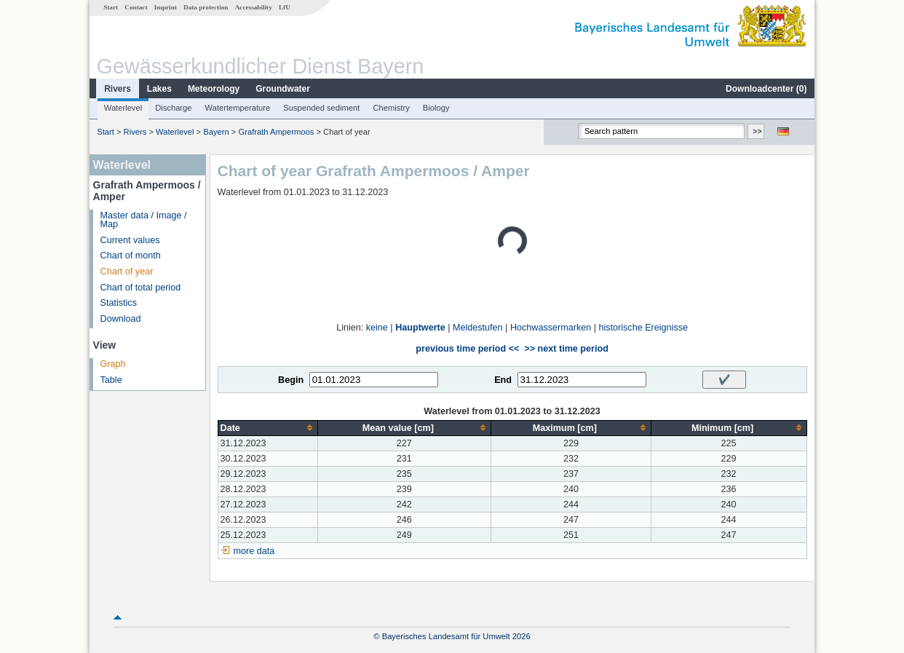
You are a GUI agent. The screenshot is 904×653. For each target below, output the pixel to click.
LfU (284, 7)
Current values (130, 240)
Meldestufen (478, 327)
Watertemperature (238, 107)
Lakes (159, 89)
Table (111, 380)
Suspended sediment (321, 107)
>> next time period (566, 349)
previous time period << (467, 349)
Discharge (173, 107)
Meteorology (213, 89)
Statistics (118, 303)
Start (110, 7)
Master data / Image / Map (143, 220)
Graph (113, 364)
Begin (291, 380)
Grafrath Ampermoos (276, 131)
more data (254, 551)
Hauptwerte (420, 327)
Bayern (216, 131)
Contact (135, 7)
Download (120, 319)
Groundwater (282, 89)
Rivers (117, 89)
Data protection (205, 7)
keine (377, 327)
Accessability (253, 7)
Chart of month (130, 255)
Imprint (165, 7)
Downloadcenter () (766, 89)
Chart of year (127, 271)
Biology (436, 107)
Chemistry (391, 107)
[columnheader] (267, 427)
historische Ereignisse (643, 327)
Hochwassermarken (550, 327)
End (503, 380)
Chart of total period (140, 287)
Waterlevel (123, 107)
